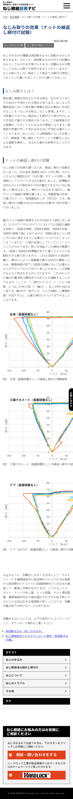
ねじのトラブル (15, 683)
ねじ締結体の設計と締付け (22, 667)
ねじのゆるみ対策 (13, 45)
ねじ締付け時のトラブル (40, 45)
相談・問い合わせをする (36, 754)
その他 (10, 691)
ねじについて (14, 675)
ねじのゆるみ (14, 659)
